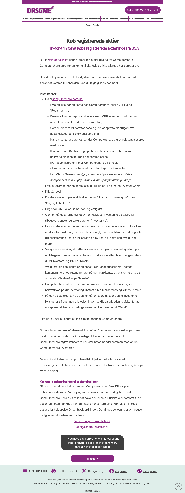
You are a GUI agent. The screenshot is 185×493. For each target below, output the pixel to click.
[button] (123, 18)
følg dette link (57, 60)
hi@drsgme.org (37, 470)
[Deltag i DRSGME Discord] (143, 10)
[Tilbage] (92, 458)
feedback (96, 446)
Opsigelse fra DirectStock (92, 427)
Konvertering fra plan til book (92, 421)
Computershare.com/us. (67, 99)
